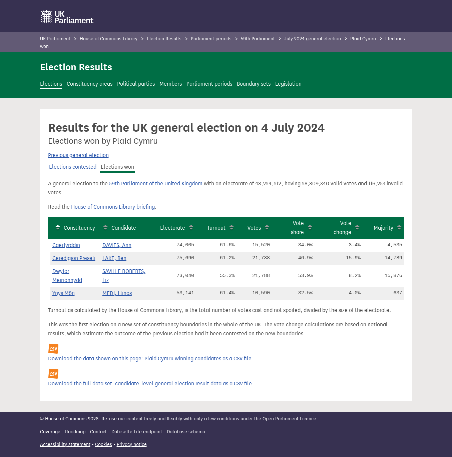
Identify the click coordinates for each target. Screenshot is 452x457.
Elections (51, 84)
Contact (98, 432)
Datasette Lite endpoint (136, 432)
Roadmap (75, 432)
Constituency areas (89, 84)
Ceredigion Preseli (73, 258)
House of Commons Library (108, 39)
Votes (254, 228)
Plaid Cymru (363, 39)
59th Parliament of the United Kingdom (155, 183)
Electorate (172, 228)
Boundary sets (254, 84)
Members (170, 84)
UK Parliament (55, 39)
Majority (383, 228)
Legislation (288, 84)
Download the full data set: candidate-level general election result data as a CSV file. (151, 383)
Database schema (186, 432)
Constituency (79, 228)
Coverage (50, 432)
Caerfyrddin (66, 245)
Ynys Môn (63, 293)
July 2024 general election (313, 39)
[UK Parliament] (67, 16)
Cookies (103, 444)
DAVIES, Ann (116, 245)
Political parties (136, 84)
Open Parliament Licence (289, 419)
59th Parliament (258, 39)
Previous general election (78, 155)
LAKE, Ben (114, 258)
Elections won (117, 167)
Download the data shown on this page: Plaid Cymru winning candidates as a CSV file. (150, 358)
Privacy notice (132, 444)
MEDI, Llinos (117, 293)
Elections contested (72, 167)
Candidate (123, 228)
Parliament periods (212, 39)
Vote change (342, 227)
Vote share (297, 227)
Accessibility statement (65, 444)
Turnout (216, 228)
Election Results (164, 39)
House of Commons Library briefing (113, 207)
